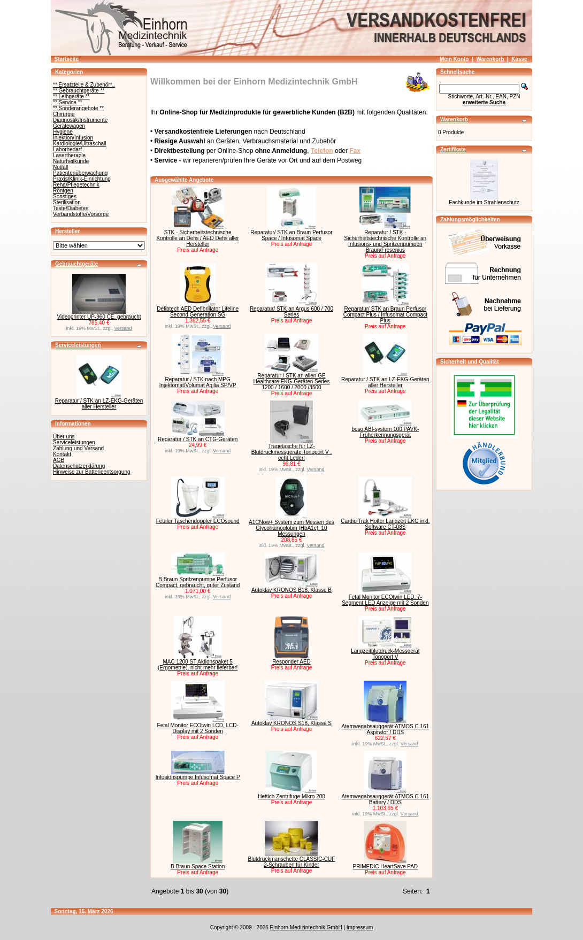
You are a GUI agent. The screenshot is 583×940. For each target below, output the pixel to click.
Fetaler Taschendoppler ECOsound (198, 521)
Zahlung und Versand (78, 448)
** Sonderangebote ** (78, 108)
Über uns (64, 437)
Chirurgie (64, 114)
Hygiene (63, 132)
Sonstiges (64, 196)
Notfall (60, 167)
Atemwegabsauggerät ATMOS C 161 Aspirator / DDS (385, 729)
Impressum (360, 927)
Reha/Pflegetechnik (76, 185)
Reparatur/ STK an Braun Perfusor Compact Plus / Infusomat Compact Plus (385, 314)
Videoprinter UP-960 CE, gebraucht (99, 317)
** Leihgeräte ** (71, 96)
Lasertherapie (69, 155)
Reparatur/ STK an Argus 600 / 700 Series (291, 312)
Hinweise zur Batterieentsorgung (92, 472)
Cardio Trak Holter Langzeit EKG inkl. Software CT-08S (385, 524)
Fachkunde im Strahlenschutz (484, 202)
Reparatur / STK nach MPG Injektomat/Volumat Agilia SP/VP (197, 382)
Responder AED (291, 662)
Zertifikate (453, 149)
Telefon (322, 151)
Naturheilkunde (71, 161)
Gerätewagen (69, 126)
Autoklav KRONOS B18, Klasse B (291, 590)
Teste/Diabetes (70, 208)
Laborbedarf (67, 149)
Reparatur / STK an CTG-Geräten (198, 439)
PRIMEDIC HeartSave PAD (385, 866)
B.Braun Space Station (198, 866)
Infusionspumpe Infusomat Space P (198, 777)
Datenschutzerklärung (79, 466)
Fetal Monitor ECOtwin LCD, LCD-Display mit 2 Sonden (198, 728)
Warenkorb (490, 59)
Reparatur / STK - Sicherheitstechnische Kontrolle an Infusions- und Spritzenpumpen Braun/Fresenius (385, 241)
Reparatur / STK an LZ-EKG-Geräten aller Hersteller (99, 404)
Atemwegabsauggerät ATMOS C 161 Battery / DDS (385, 799)
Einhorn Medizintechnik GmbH (306, 927)
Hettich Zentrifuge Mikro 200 (291, 796)
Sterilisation (67, 202)
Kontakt (62, 454)
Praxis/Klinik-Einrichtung (82, 179)
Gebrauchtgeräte (76, 264)
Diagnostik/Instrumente (80, 120)
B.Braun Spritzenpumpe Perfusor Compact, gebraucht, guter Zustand (198, 582)
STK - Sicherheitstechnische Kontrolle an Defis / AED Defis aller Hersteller (197, 238)
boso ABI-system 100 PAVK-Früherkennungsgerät (385, 432)
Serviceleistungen (78, 345)
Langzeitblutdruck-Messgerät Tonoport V (385, 654)
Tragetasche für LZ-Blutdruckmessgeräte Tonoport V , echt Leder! (291, 452)
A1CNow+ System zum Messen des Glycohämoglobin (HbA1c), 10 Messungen (291, 528)
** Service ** (67, 102)
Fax (354, 151)
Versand (123, 328)
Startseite (67, 59)
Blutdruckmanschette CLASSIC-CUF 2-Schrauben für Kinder (291, 862)
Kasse (519, 59)
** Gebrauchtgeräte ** (78, 91)
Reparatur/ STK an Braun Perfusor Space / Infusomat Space (291, 235)
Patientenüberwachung (80, 173)
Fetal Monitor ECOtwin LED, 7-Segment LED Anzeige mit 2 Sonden (385, 600)
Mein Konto (454, 59)
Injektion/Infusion (73, 138)
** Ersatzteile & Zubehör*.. (84, 85)
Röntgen (63, 191)
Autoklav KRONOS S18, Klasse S (291, 723)
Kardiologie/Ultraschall (79, 144)
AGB (58, 460)
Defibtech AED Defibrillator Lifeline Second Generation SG (198, 312)
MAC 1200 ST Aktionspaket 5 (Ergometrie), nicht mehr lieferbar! (198, 665)
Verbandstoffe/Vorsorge (81, 214)
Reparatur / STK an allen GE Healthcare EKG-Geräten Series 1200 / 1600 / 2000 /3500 (292, 381)
